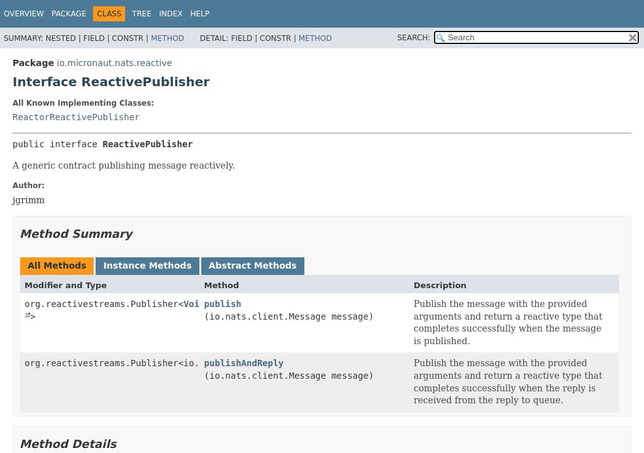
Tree (142, 13)
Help (200, 13)
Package (69, 13)
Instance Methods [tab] (147, 265)
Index (171, 13)
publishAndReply (244, 363)
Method (167, 38)
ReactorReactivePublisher (76, 117)
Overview (24, 13)
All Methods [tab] (57, 265)
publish (223, 304)
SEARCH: (414, 37)
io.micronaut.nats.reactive (114, 63)
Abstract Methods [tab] (253, 265)
